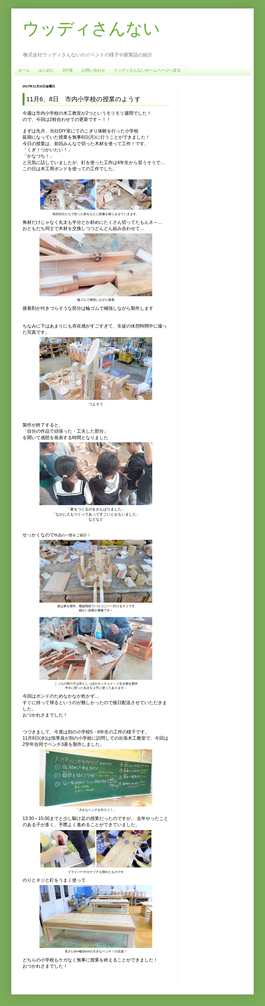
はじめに (46, 70)
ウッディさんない (91, 28)
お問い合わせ (93, 70)
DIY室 (68, 70)
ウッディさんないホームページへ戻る (147, 70)
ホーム (24, 70)
